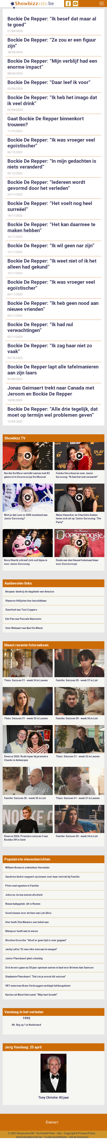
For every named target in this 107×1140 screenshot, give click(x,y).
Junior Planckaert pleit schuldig (24, 958)
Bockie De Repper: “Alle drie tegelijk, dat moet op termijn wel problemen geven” (52, 412)
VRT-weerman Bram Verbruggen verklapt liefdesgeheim (38, 985)
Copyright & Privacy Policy (79, 1133)
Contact (52, 1122)
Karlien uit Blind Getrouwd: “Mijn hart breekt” (31, 994)
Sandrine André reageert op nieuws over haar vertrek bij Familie (42, 876)
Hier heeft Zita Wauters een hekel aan (27, 922)
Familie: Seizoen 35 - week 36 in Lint (77, 718)
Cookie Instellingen (55, 1137)
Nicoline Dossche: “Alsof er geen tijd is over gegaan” (36, 940)
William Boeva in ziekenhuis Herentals (27, 867)
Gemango (82, 1137)
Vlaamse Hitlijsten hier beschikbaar (26, 600)
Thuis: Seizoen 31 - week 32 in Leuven (78, 756)
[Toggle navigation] (101, 3)
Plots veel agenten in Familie (22, 885)
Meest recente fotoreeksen (26, 645)
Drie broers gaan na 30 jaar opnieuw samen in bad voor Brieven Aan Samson (49, 967)
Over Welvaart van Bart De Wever (24, 628)
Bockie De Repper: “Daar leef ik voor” (48, 82)
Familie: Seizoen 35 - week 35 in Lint (25, 798)
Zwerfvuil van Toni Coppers (21, 609)
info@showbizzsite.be (29, 1137)
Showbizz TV (14, 438)
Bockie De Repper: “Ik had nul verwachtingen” (40, 327)
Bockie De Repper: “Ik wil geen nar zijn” (50, 245)
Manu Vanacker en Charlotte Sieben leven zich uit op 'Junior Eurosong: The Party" (78, 519)
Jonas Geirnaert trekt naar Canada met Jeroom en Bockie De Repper (50, 391)
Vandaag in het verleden (23, 1012)
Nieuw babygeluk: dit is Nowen (22, 903)
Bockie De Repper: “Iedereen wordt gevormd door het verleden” (46, 185)
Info (59, 1133)
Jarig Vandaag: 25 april (23, 1047)
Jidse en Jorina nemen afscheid (23, 894)
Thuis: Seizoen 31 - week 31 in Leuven (78, 798)
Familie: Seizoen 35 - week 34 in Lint (77, 836)
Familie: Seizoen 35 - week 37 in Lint (77, 680)
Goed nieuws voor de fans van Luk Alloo (28, 913)
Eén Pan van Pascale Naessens (23, 618)
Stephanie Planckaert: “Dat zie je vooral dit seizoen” (35, 976)
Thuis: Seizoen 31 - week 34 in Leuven (26, 680)
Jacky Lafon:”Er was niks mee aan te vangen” (31, 949)
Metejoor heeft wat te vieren (21, 931)
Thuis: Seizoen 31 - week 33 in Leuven (26, 718)
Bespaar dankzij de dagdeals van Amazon (29, 591)
